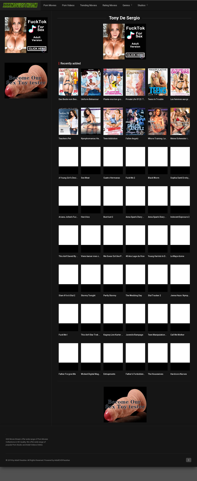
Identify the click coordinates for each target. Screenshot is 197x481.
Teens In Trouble (155, 99)
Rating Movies (110, 5)
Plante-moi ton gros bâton (115, 99)
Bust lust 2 (108, 217)
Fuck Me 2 (130, 178)
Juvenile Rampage (134, 335)
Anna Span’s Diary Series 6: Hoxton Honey (167, 217)
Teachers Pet (65, 138)
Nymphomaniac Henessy (92, 138)
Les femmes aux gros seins (183, 99)
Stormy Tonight (88, 295)
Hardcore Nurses (178, 374)
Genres (126, 5)
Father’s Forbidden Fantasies (139, 374)
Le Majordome (177, 256)
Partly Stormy (109, 295)
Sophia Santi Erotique (180, 178)
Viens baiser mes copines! (93, 256)
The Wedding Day (134, 295)
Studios (141, 5)
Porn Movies (49, 5)
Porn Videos (68, 5)
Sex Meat (85, 178)
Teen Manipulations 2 (158, 335)
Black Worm (153, 178)
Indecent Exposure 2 (179, 217)
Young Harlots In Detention (160, 256)
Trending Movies (88, 5)
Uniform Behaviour (90, 99)
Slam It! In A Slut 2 (67, 295)
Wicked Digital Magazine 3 (93, 374)
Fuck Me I (63, 335)
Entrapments (109, 374)
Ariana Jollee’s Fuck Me (70, 217)
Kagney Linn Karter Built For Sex (118, 335)
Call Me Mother (177, 335)
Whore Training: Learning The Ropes (165, 138)
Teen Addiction (110, 138)
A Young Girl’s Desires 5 (70, 178)
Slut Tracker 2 (154, 295)
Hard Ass (85, 217)
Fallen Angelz (132, 138)
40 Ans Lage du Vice (135, 256)
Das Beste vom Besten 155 (71, 99)
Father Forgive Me (67, 374)
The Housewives (155, 374)
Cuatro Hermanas (111, 178)
